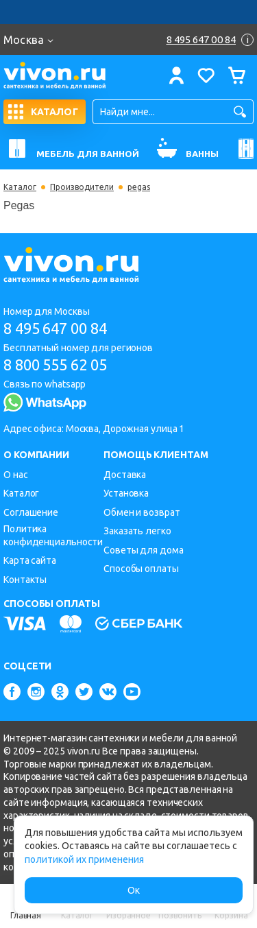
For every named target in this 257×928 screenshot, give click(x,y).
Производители (82, 187)
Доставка (124, 474)
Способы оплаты (141, 568)
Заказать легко (137, 530)
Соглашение (30, 512)
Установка (126, 493)
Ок (133, 890)
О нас (15, 474)
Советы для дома (143, 550)
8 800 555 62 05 (55, 364)
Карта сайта (29, 560)
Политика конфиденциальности (53, 535)
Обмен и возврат (141, 512)
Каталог (19, 187)
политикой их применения (84, 859)
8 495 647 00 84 (55, 328)
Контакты (25, 579)
